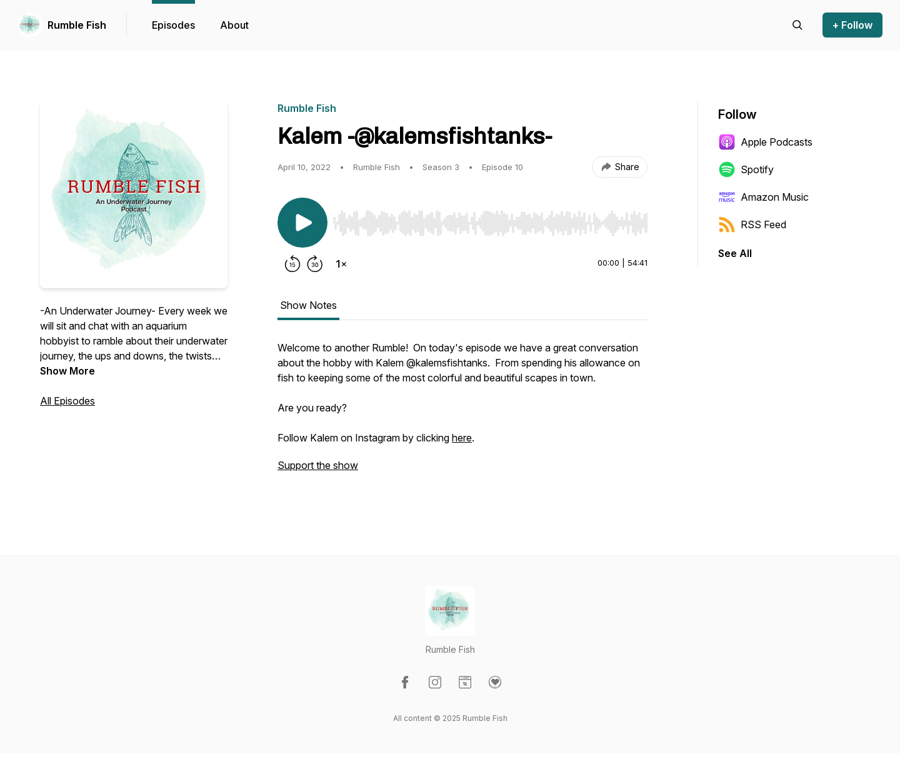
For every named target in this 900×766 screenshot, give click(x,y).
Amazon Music (763, 197)
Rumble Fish (77, 25)
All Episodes (67, 401)
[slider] (490, 223)
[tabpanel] (463, 412)
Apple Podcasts (765, 142)
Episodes (173, 25)
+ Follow (852, 25)
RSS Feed (752, 224)
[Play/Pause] (303, 223)
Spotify (746, 169)
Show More (67, 371)
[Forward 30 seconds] (315, 264)
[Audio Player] (490, 219)
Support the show (318, 465)
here (462, 437)
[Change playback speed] (341, 264)
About (234, 25)
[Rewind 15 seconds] (292, 264)
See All (735, 253)
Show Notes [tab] (308, 305)
